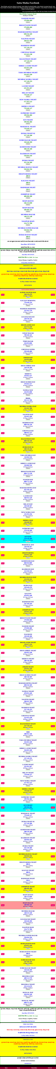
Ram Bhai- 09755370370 (28, 254)
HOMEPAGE (28, 1063)
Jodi (3, 294)
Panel (52, 294)
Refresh (28, 22)
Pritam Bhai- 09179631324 (28, 262)
